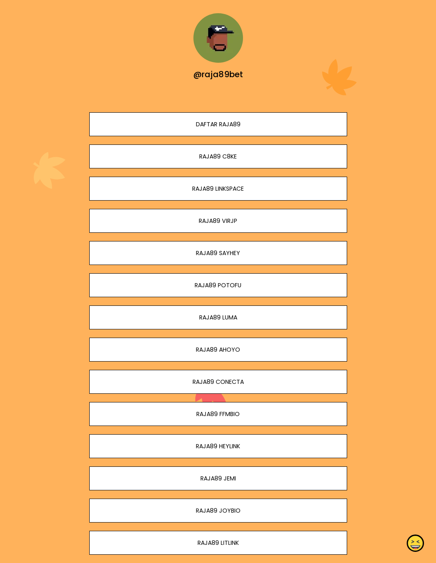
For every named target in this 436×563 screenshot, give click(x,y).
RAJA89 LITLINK (217, 543)
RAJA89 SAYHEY (218, 253)
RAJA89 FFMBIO (218, 414)
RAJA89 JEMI (218, 478)
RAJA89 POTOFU (218, 285)
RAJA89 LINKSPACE (218, 189)
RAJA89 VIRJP (218, 221)
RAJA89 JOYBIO (217, 510)
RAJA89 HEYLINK (218, 446)
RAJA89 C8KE (218, 156)
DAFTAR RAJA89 (217, 124)
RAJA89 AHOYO (218, 349)
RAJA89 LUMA (218, 317)
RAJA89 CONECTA (217, 382)
